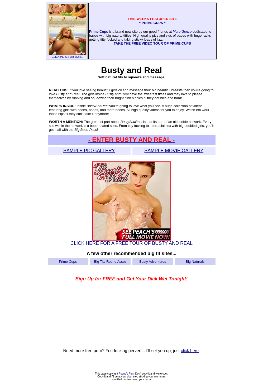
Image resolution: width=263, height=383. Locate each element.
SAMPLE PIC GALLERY (89, 150)
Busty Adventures (152, 262)
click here (190, 350)
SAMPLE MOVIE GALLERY (173, 150)
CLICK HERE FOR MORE (67, 55)
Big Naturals (195, 262)
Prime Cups (68, 262)
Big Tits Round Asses (110, 262)
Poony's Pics (126, 373)
